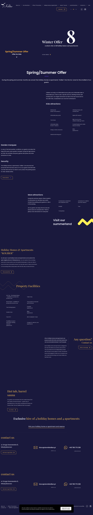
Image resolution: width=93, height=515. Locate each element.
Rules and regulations (13, 510)
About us (18, 5)
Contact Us (82, 5)
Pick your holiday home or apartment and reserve (46, 429)
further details (44, 54)
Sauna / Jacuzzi (63, 5)
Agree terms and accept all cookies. (66, 508)
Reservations (7, 180)
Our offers (12, 412)
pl (71, 9)
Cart (89, 5)
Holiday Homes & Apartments (50, 5)
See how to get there (9, 455)
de (76, 9)
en (73, 9)
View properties (7, 274)
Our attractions (26, 5)
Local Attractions (73, 5)
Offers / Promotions (36, 5)
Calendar (61, 9)
